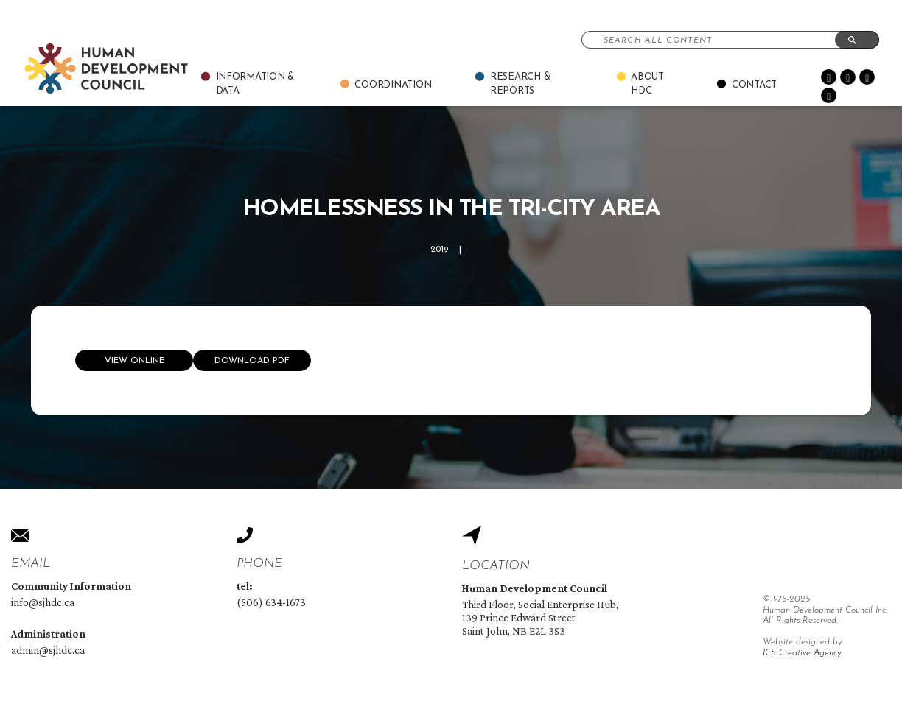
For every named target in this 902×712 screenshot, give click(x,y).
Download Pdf (252, 360)
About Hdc (647, 84)
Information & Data (255, 84)
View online (134, 360)
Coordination (392, 85)
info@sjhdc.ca (42, 602)
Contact (754, 85)
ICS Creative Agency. (802, 653)
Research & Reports (520, 84)
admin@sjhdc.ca (48, 650)
